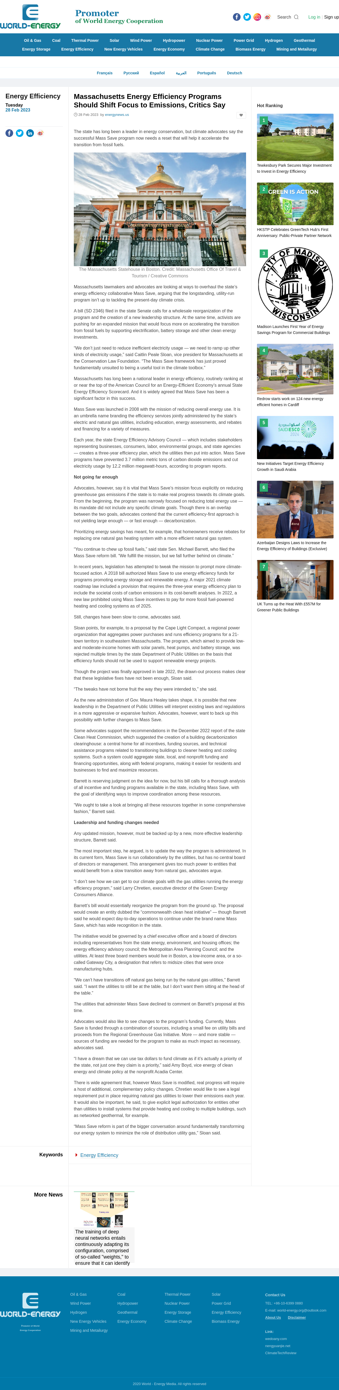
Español (157, 73)
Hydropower (174, 40)
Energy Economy (169, 49)
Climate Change (210, 49)
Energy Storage (36, 49)
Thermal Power (85, 40)
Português (206, 73)
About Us (273, 1317)
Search (284, 17)
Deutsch (234, 73)
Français (105, 73)
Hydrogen (274, 40)
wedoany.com (276, 1339)
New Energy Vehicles (123, 49)
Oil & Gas (32, 40)
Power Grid (244, 40)
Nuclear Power (209, 40)
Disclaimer (297, 1317)
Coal (56, 40)
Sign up (331, 17)
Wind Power (141, 40)
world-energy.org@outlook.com (301, 1310)
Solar (114, 40)
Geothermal (304, 40)
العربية (181, 73)
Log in (314, 17)
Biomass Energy (251, 49)
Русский (131, 73)
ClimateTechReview (280, 1353)
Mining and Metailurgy (296, 49)
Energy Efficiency (77, 49)
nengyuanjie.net (277, 1346)
